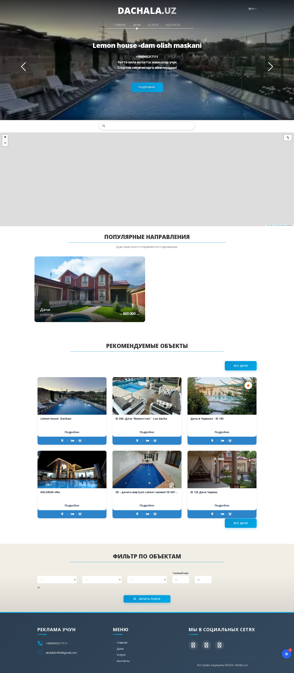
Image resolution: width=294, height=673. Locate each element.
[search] (147, 126)
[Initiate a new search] (288, 138)
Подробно (72, 432)
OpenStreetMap (280, 225)
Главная (112, 24)
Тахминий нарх (180, 573)
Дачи (134, 24)
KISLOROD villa (50, 492)
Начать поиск (147, 599)
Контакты (181, 24)
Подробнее (147, 87)
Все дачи (241, 365)
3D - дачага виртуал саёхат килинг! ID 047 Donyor (147, 492)
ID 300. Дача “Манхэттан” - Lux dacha (141, 418)
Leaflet (270, 225)
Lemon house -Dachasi (55, 418)
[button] (5, 137)
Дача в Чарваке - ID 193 (207, 418)
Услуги (155, 24)
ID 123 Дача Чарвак (204, 492)
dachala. (147, 10)
